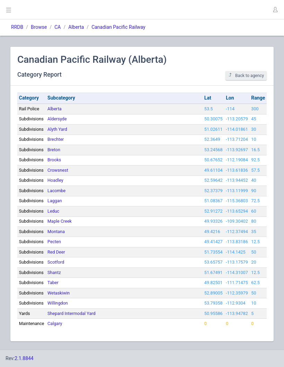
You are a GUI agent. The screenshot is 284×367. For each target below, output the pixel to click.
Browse (39, 27)
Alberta (76, 27)
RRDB (17, 27)
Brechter (55, 139)
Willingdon (57, 303)
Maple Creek (59, 221)
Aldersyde (57, 118)
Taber (53, 282)
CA (57, 27)
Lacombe (56, 190)
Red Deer (56, 252)
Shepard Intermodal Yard (71, 313)
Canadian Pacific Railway (118, 27)
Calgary (54, 323)
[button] (275, 9)
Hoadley (55, 180)
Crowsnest (57, 170)
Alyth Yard (57, 129)
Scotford (55, 262)
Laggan (54, 200)
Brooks (54, 159)
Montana (56, 231)
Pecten (54, 241)
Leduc (53, 211)
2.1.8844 (24, 358)
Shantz (54, 272)
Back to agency (246, 75)
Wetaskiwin (58, 293)
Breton (53, 149)
